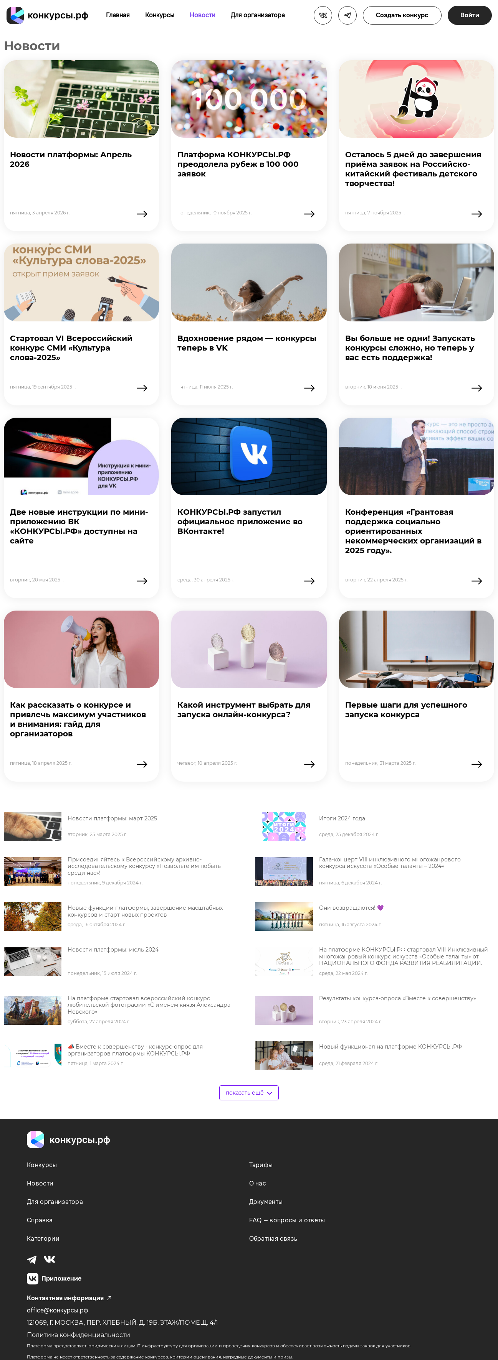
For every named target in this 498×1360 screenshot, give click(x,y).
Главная (118, 15)
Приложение (54, 1278)
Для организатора (258, 15)
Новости (202, 15)
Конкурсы (159, 15)
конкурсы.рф (58, 15)
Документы (266, 1202)
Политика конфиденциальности (78, 1335)
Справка (40, 1220)
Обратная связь (273, 1239)
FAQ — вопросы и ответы (287, 1220)
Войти (469, 15)
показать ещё (249, 1092)
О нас (257, 1183)
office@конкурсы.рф (57, 1310)
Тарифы (261, 1165)
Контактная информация (69, 1298)
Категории (43, 1239)
